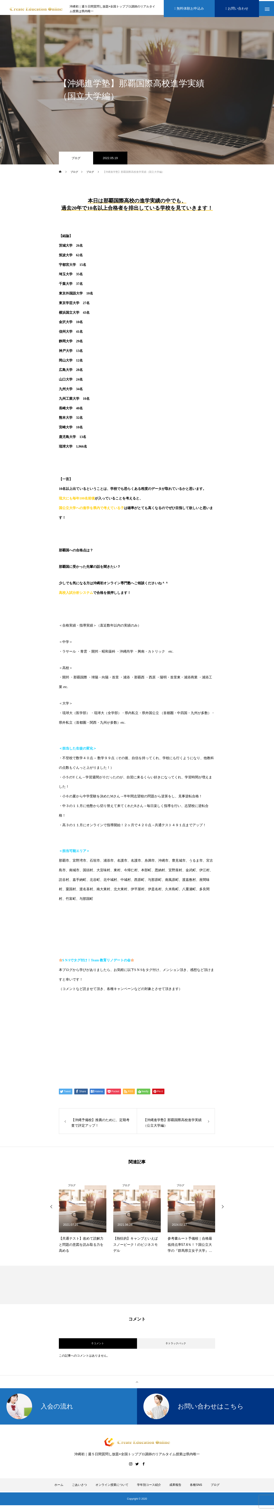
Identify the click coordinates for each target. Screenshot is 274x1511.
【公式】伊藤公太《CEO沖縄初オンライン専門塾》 (115, 1024)
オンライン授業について (111, 1487)
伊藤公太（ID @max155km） (94, 1040)
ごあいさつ (79, 1487)
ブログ (75, 160)
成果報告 (175, 1487)
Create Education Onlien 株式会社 (100, 1056)
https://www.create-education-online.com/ (96, 1007)
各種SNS (196, 1487)
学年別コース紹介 (149, 1487)
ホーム (58, 1487)
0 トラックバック (176, 1345)
